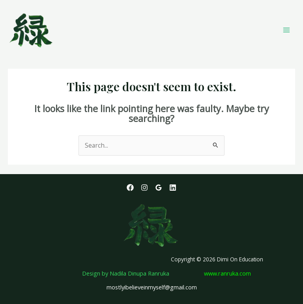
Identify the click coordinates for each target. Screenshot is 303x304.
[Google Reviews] (158, 187)
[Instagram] (144, 187)
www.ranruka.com (227, 273)
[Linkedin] (172, 187)
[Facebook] (130, 187)
